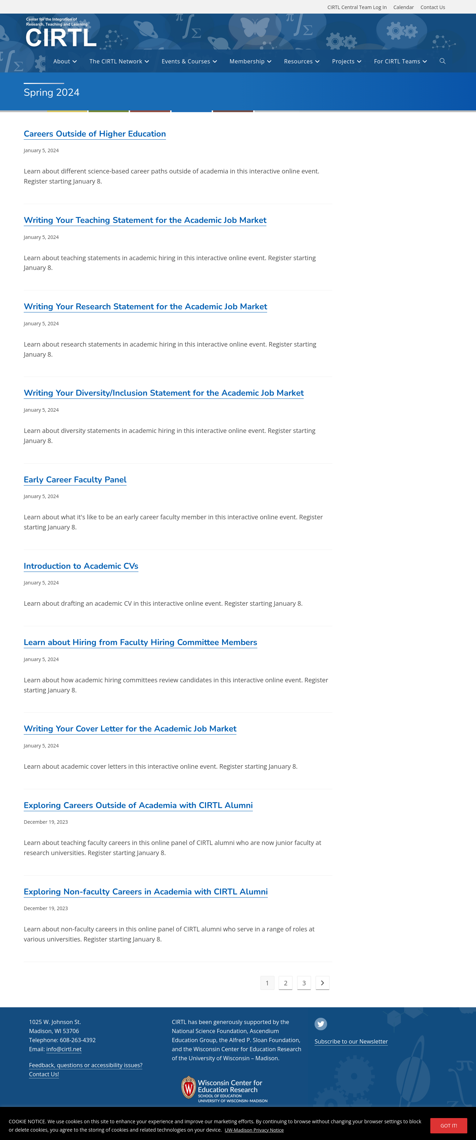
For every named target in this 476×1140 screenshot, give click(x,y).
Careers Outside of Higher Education (95, 133)
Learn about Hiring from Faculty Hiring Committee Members (140, 642)
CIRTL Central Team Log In (357, 7)
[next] (323, 983)
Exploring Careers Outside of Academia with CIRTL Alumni (138, 805)
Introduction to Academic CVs (81, 566)
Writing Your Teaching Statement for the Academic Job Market (145, 220)
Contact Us (433, 7)
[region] (238, 1123)
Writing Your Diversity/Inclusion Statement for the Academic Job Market (164, 392)
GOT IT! (448, 1125)
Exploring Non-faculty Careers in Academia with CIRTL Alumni (146, 891)
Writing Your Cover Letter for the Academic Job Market (130, 728)
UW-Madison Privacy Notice (256, 1129)
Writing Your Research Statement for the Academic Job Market (145, 306)
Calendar (403, 7)
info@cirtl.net (64, 1049)
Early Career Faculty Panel (75, 479)
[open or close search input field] (443, 62)
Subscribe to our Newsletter (351, 1041)
